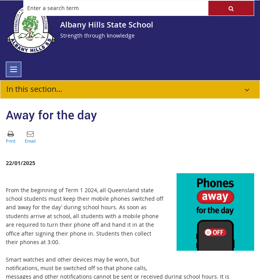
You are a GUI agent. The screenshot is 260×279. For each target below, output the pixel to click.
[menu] (13, 69)
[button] (231, 8)
